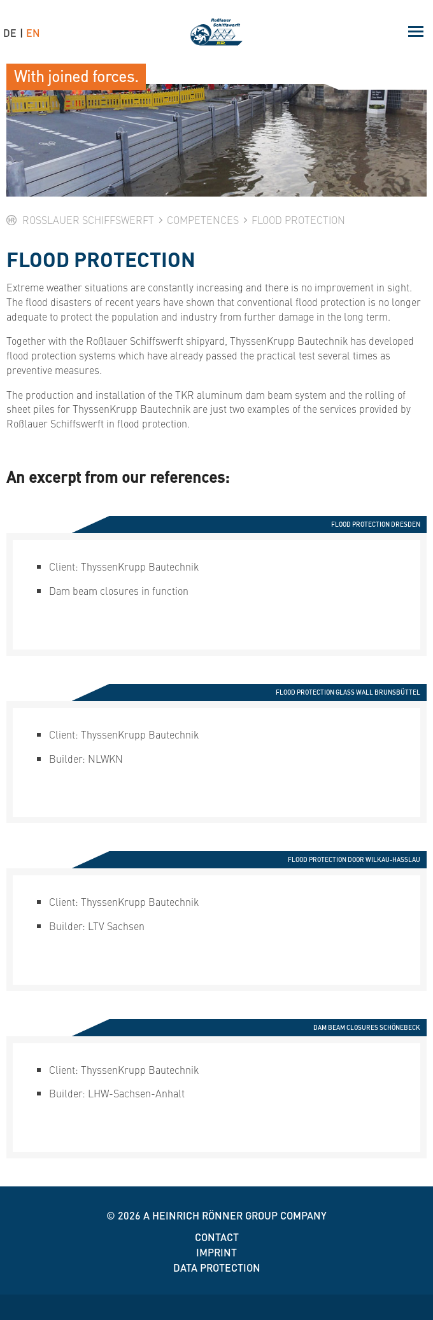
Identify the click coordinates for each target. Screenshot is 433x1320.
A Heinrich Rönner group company (235, 1215)
